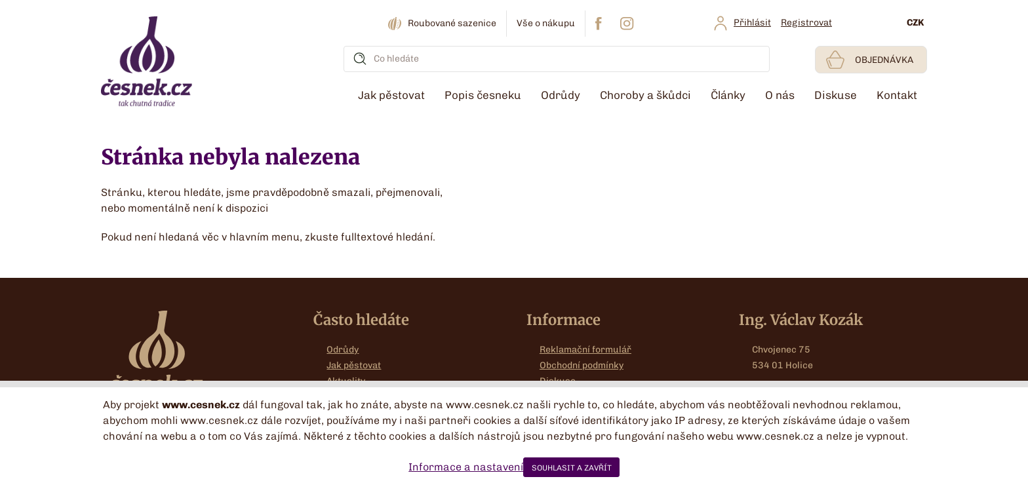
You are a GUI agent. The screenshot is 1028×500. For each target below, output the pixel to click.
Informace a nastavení (465, 467)
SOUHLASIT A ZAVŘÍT (572, 467)
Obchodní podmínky (581, 365)
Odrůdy (342, 349)
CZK (915, 22)
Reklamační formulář (585, 349)
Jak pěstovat (353, 365)
